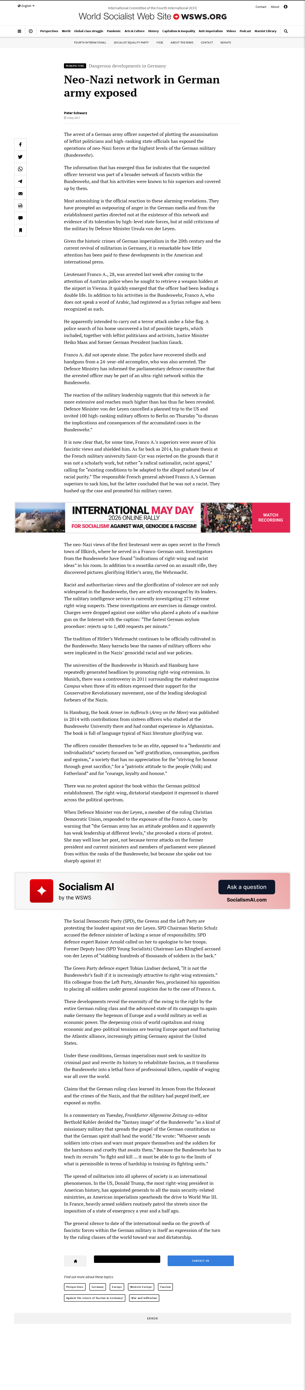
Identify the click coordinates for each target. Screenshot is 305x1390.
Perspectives (74, 1287)
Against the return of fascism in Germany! (94, 1298)
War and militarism (144, 1298)
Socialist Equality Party (131, 42)
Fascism (165, 1287)
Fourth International (90, 42)
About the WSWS (182, 42)
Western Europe (141, 1287)
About (275, 7)
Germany (98, 1287)
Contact (261, 7)
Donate (225, 42)
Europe (117, 1287)
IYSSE (159, 42)
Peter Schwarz (75, 112)
